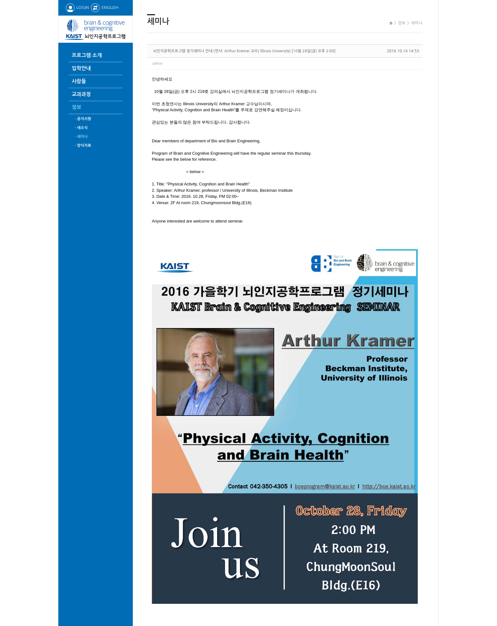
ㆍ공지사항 (82, 119)
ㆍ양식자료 (82, 145)
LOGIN (77, 7)
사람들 (79, 81)
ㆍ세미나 (81, 137)
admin (157, 63)
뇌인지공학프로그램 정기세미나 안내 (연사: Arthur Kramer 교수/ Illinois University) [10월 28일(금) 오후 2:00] (244, 51)
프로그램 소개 (87, 55)
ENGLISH (104, 7)
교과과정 (81, 94)
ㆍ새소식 (81, 128)
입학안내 (81, 68)
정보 (76, 107)
